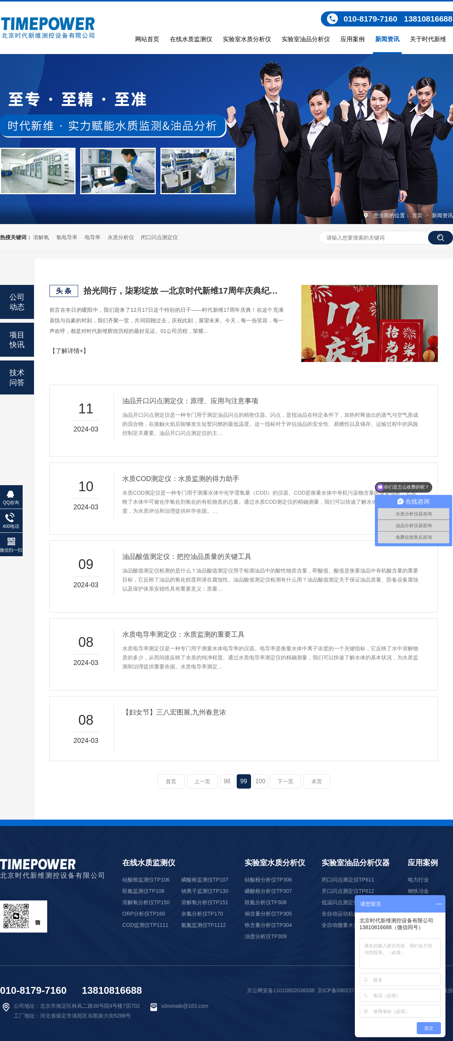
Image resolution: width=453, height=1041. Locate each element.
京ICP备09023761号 (341, 990)
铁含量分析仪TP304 (268, 925)
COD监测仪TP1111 (145, 925)
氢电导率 (66, 237)
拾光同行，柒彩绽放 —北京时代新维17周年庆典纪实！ (183, 290)
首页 (418, 215)
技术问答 (17, 377)
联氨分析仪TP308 (266, 902)
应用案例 (353, 39)
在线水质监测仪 (191, 39)
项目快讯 (17, 340)
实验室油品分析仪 (306, 39)
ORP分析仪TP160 (143, 914)
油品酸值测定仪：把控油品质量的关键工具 (186, 556)
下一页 (285, 781)
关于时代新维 (428, 39)
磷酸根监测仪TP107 (204, 880)
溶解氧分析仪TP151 (204, 902)
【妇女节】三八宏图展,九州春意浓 (174, 712)
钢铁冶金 (418, 891)
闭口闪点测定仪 (159, 237)
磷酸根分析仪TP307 (268, 891)
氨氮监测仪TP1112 (203, 925)
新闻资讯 (387, 39)
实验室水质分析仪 (247, 39)
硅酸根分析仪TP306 (268, 880)
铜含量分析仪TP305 (268, 914)
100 (260, 781)
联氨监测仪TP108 (143, 891)
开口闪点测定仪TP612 (348, 891)
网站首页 (147, 39)
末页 (316, 781)
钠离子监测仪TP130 (204, 891)
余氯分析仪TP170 (202, 914)
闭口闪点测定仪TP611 (348, 880)
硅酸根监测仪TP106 (145, 880)
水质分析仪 (121, 237)
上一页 (202, 781)
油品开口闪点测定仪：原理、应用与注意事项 (190, 401)
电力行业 (418, 880)
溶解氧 (41, 237)
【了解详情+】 (69, 351)
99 (243, 781)
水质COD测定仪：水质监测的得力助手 (180, 479)
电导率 (92, 237)
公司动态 (17, 302)
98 (227, 781)
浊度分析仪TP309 (266, 936)
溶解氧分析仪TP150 (145, 902)
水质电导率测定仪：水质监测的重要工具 (183, 634)
